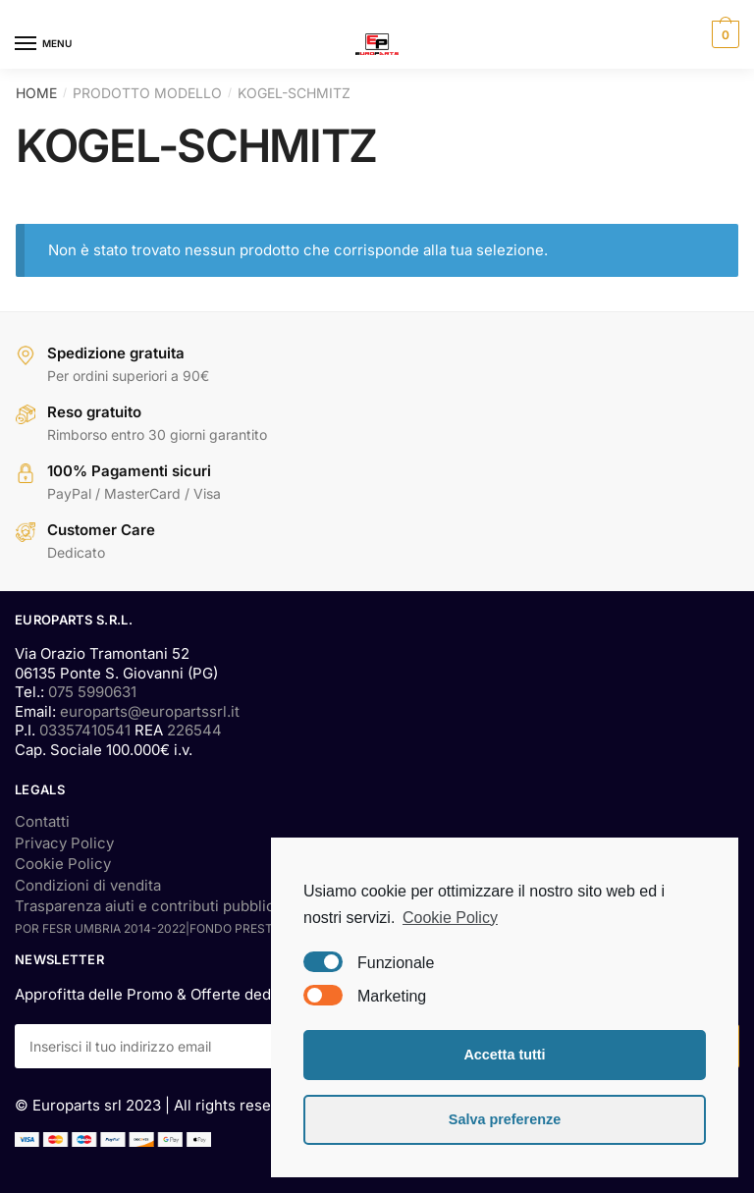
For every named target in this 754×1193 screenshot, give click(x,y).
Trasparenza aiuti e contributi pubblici (147, 905)
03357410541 (85, 730)
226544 (194, 730)
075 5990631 (92, 691)
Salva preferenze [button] (505, 1119)
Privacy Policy (64, 843)
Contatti (42, 821)
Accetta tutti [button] (504, 1054)
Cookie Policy (63, 863)
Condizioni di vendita (88, 885)
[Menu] (44, 44)
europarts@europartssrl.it (150, 711)
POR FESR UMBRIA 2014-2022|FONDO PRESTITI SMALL (172, 928)
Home (36, 92)
